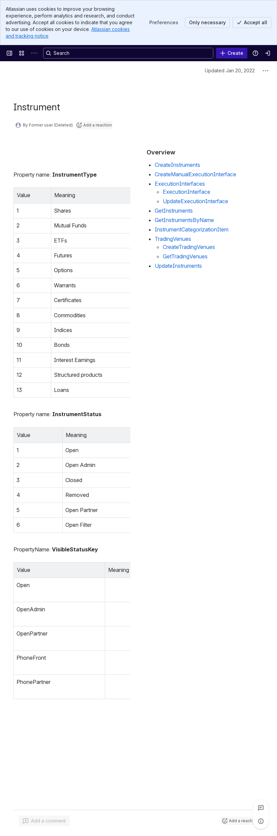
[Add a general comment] (44, 820)
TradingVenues (173, 238)
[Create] (231, 53)
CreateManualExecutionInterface (195, 174)
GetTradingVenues (185, 256)
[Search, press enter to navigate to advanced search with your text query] (128, 53)
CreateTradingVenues (189, 247)
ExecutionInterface (186, 191)
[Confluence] (35, 53)
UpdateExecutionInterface (195, 201)
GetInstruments (174, 210)
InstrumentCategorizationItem (191, 229)
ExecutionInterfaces (180, 183)
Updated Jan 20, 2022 (230, 70)
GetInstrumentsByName (184, 220)
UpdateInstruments (178, 265)
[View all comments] (260, 807)
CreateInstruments (177, 164)
